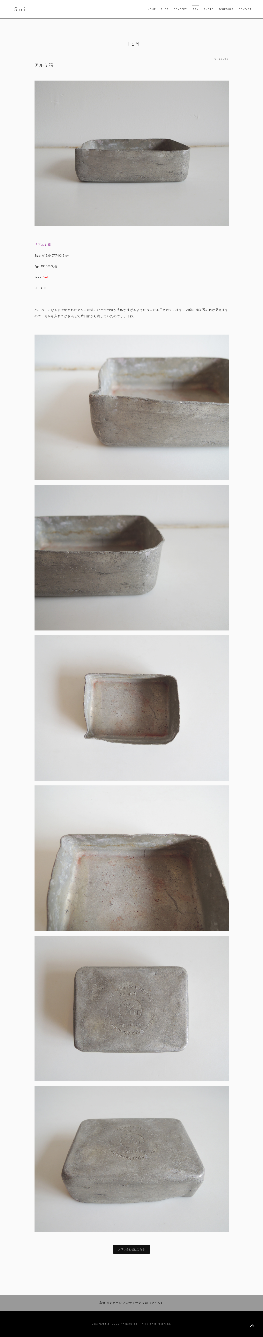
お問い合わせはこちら (131, 1249)
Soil (22, 9)
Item (195, 9)
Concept (180, 9)
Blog (165, 9)
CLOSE (221, 59)
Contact (245, 9)
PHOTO (209, 9)
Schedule (226, 9)
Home (152, 9)
